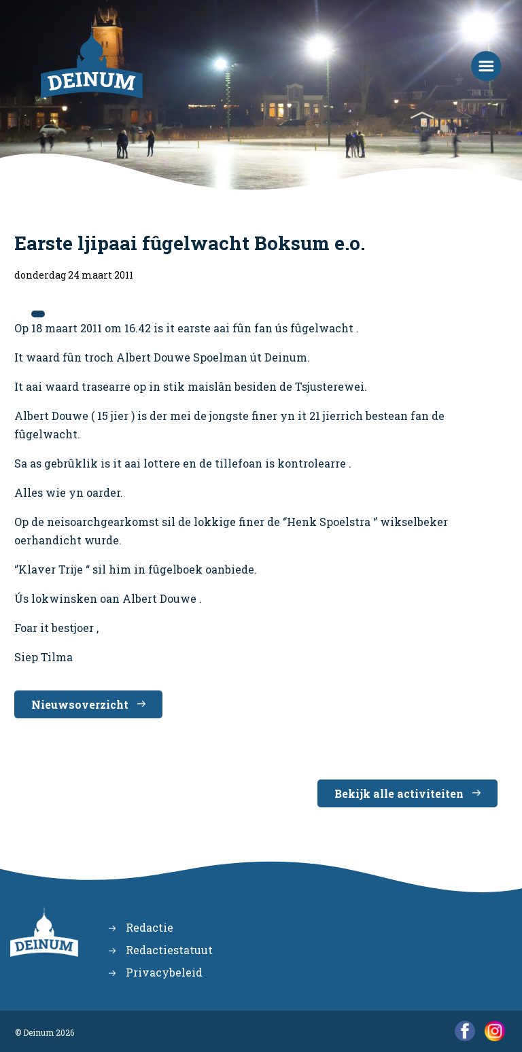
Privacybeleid (164, 972)
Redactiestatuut (169, 950)
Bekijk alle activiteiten (399, 793)
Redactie (149, 927)
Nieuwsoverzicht (79, 704)
